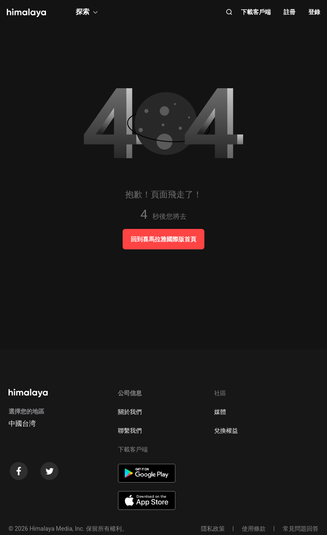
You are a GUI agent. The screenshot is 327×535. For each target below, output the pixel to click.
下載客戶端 (256, 12)
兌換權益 (226, 430)
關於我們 (130, 411)
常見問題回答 (300, 528)
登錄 (314, 12)
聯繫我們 (130, 430)
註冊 (289, 12)
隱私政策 (213, 528)
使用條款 (254, 528)
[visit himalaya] (26, 13)
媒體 (220, 411)
